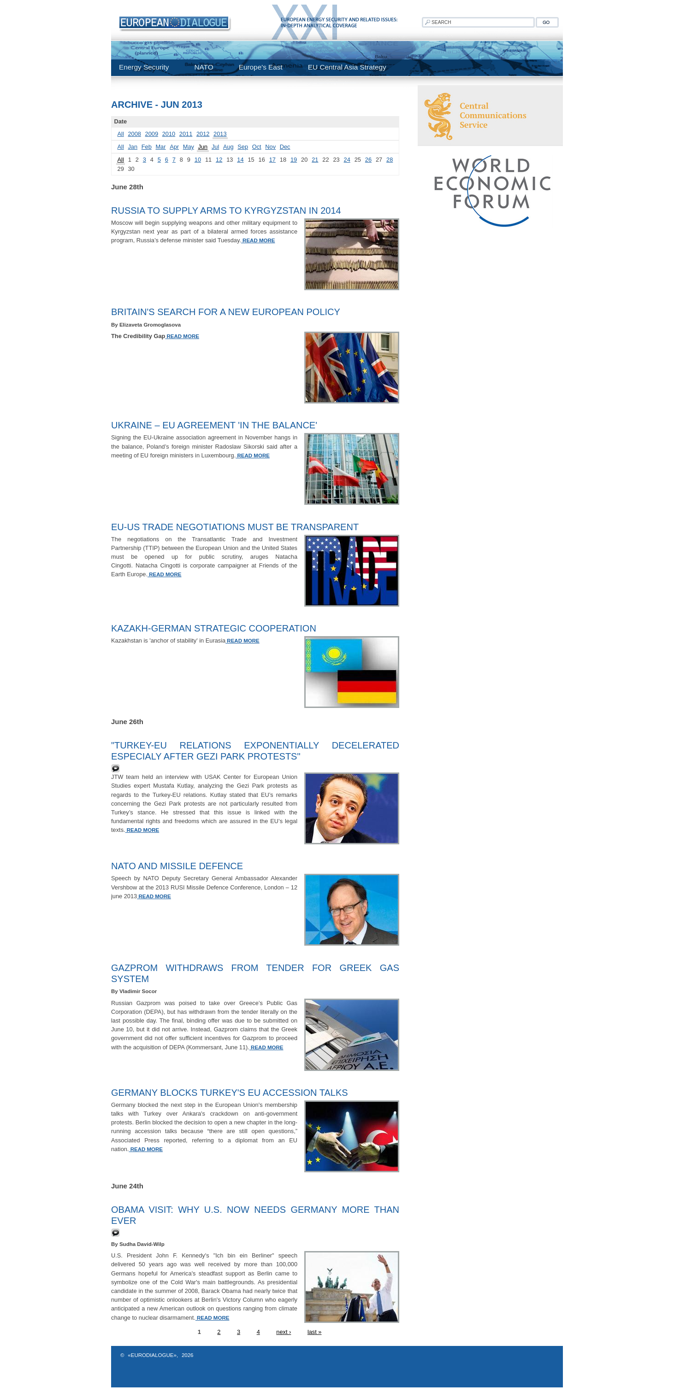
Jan (132, 146)
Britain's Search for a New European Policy (225, 312)
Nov (270, 146)
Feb (147, 146)
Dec (285, 146)
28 (389, 159)
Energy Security (144, 67)
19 (293, 159)
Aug (228, 146)
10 (198, 159)
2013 (219, 133)
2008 (134, 133)
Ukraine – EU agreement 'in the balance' (214, 425)
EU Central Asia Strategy (347, 67)
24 (347, 159)
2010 (168, 133)
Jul (215, 146)
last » (314, 1331)
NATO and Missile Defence (177, 866)
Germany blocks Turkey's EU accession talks (229, 1093)
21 (315, 159)
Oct (256, 146)
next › (283, 1331)
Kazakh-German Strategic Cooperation (213, 628)
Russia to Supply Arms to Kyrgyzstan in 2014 (226, 210)
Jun (203, 146)
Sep (242, 146)
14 (240, 159)
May (188, 146)
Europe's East (261, 67)
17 (272, 159)
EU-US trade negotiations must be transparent (235, 527)
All (121, 133)
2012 (202, 133)
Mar (160, 146)
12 (219, 159)
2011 (185, 133)
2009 (151, 133)
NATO (203, 67)
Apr (174, 146)
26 (368, 159)
